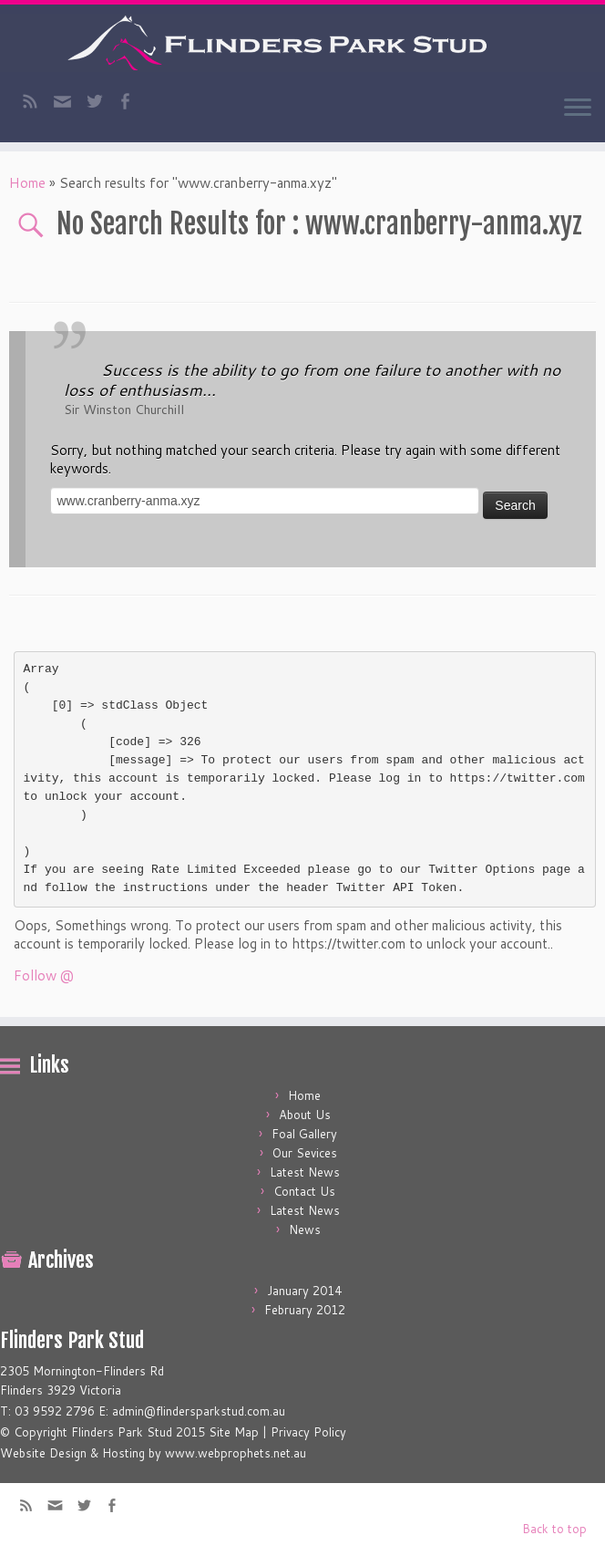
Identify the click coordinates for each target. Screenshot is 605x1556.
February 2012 (304, 1310)
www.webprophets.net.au (235, 1453)
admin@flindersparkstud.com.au (198, 1411)
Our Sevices (304, 1153)
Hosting (123, 1453)
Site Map (234, 1432)
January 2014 (304, 1290)
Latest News (305, 1172)
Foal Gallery (304, 1134)
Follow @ (44, 975)
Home (27, 182)
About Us (305, 1114)
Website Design (43, 1453)
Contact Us (304, 1191)
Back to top (554, 1528)
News (305, 1229)
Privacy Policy (308, 1432)
